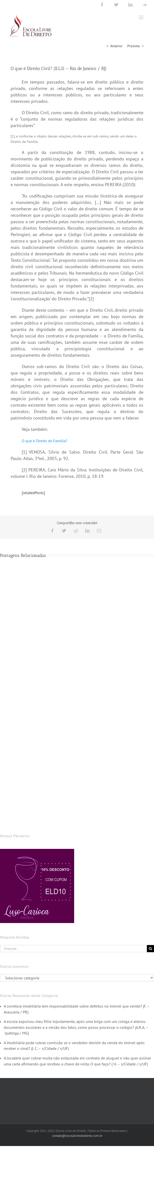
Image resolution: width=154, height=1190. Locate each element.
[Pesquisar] (150, 948)
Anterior (116, 46)
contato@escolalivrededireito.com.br (77, 1136)
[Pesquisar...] (73, 948)
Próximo (133, 46)
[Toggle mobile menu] (141, 17)
